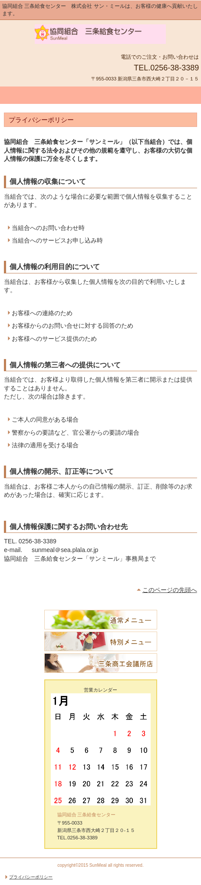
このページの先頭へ (169, 589)
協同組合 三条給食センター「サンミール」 (100, 35)
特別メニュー (100, 641)
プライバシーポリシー (31, 877)
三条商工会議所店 (100, 663)
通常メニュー (100, 619)
